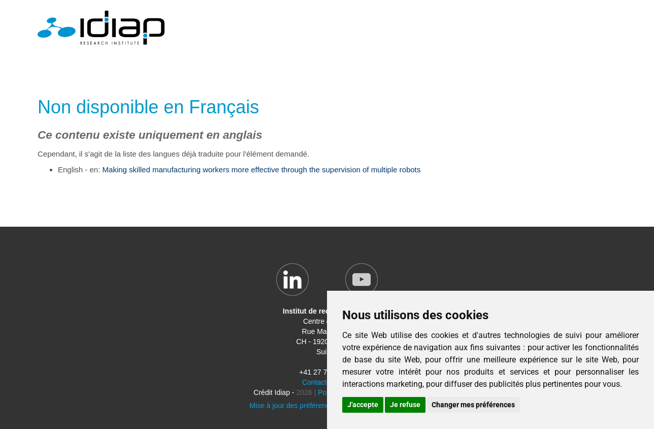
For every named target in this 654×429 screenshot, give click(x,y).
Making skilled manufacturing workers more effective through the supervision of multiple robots (262, 169)
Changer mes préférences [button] (473, 405)
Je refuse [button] (405, 405)
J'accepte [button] (362, 405)
